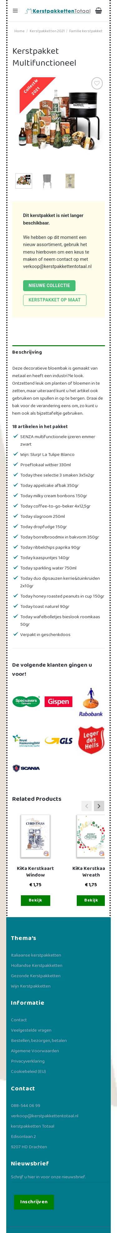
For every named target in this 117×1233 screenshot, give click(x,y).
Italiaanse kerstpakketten (36, 955)
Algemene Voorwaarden (35, 1051)
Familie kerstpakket (86, 31)
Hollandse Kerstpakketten (36, 965)
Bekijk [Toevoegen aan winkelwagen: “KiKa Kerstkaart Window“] (35, 900)
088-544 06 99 (25, 1105)
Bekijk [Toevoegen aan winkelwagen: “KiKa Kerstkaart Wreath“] (91, 900)
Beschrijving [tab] (27, 352)
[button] (99, 806)
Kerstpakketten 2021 (47, 31)
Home (19, 31)
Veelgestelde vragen (31, 1030)
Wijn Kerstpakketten (31, 986)
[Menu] (16, 11)
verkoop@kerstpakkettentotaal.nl (57, 266)
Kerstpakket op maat (55, 299)
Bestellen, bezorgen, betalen (39, 1040)
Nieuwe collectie (49, 285)
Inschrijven (33, 1202)
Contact (19, 1020)
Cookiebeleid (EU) (28, 1071)
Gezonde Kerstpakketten (36, 976)
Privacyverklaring (28, 1061)
